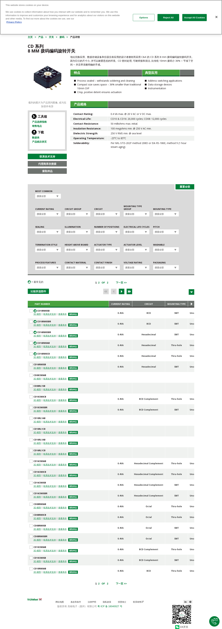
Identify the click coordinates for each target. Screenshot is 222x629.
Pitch (156, 227)
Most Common (43, 191)
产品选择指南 (39, 121)
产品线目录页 (39, 141)
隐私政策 (107, 601)
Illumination (73, 227)
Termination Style (46, 244)
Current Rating (44, 209)
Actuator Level (133, 244)
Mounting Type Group (133, 208)
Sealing (39, 227)
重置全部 (185, 186)
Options (143, 15)
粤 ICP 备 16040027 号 (109, 606)
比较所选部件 (38, 291)
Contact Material (75, 262)
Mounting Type (162, 209)
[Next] (121, 282)
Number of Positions (106, 227)
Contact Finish (103, 262)
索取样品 (47, 171)
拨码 (61, 37)
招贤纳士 (122, 601)
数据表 (35, 137)
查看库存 (62, 314)
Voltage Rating (133, 262)
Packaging (159, 262)
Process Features (45, 262)
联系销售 (138, 601)
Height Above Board (76, 244)
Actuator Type (103, 244)
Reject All (168, 15)
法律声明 (92, 601)
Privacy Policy (14, 20)
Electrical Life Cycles (136, 227)
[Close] (216, 15)
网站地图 (60, 601)
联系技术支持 (47, 156)
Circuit (98, 209)
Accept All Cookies (194, 15)
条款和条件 (76, 601)
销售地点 (37, 126)
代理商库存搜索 (47, 163)
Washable (159, 244)
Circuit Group (73, 209)
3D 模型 (37, 314)
